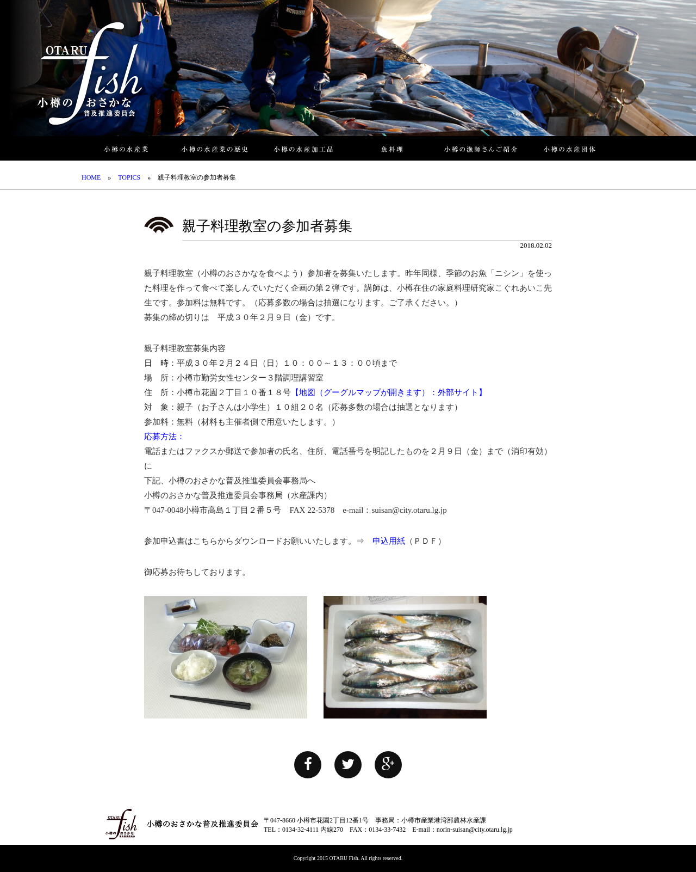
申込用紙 (388, 541)
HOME (91, 177)
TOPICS (129, 177)
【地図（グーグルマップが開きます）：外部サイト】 (389, 392)
